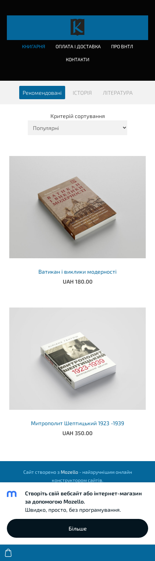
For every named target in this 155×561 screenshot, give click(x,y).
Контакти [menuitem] (78, 59)
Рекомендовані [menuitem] (42, 92)
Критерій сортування (77, 116)
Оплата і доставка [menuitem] (78, 46)
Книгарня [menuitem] (33, 46)
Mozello (69, 472)
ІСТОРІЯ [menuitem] (82, 92)
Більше (78, 528)
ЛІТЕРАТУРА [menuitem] (118, 92)
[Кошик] (8, 553)
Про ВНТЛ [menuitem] (122, 46)
